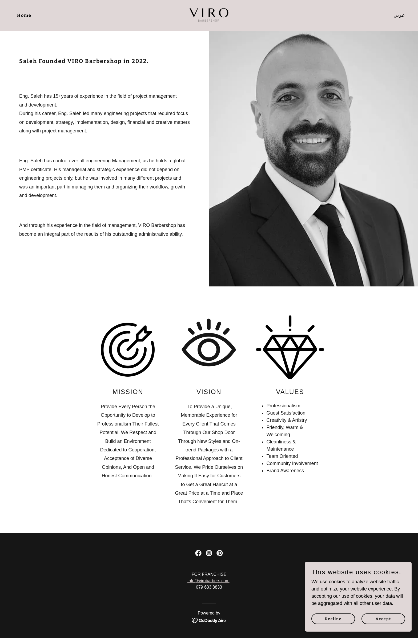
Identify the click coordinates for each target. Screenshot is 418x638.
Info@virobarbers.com (208, 580)
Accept (383, 619)
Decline (333, 619)
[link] (209, 15)
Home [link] (24, 15)
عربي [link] (399, 15)
